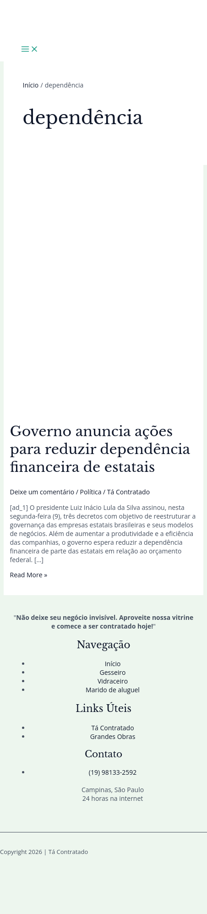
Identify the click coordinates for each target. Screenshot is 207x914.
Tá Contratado (112, 727)
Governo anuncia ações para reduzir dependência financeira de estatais (100, 449)
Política (91, 491)
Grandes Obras (113, 736)
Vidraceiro (113, 681)
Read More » (29, 574)
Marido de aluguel (113, 689)
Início (113, 663)
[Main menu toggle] (30, 49)
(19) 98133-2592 (112, 772)
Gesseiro (113, 672)
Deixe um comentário (42, 491)
